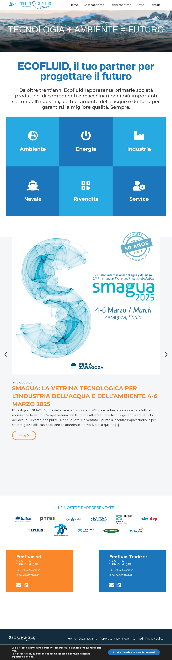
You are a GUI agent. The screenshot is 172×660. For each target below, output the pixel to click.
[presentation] (5, 353)
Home (74, 4)
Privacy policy (154, 638)
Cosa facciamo (94, 4)
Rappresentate (120, 4)
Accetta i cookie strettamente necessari (134, 652)
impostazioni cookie (22, 656)
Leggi (24, 435)
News (140, 4)
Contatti (155, 4)
